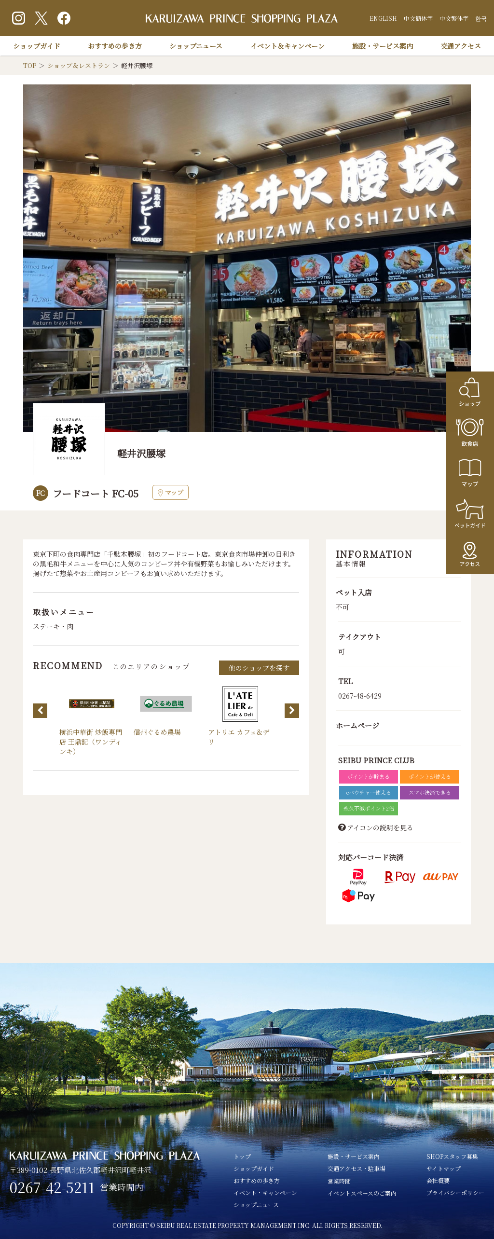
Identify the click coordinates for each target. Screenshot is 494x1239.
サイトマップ (443, 1168)
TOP (29, 65)
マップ (170, 492)
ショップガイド (36, 46)
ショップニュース (195, 46)
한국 (481, 18)
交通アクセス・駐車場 (356, 1168)
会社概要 (438, 1180)
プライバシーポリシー (455, 1192)
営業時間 (339, 1181)
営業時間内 (121, 1187)
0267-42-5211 (52, 1187)
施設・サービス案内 (382, 46)
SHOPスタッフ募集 (452, 1156)
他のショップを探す (259, 668)
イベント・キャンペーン (265, 1192)
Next (292, 710)
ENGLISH (383, 18)
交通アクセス (460, 46)
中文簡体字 (418, 18)
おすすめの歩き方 (115, 46)
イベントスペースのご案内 (362, 1193)
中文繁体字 (453, 18)
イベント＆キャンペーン (287, 46)
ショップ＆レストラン (78, 65)
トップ (242, 1156)
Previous (40, 710)
